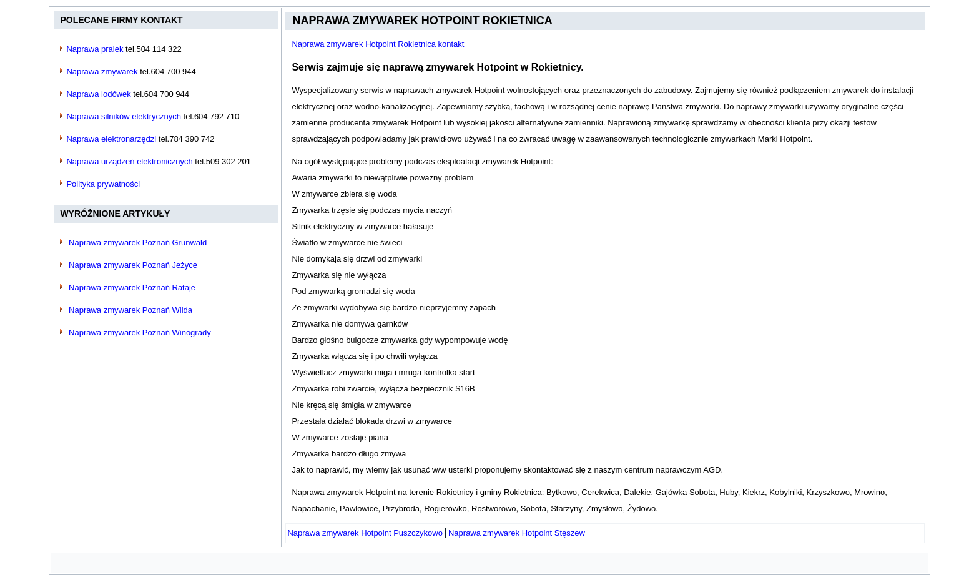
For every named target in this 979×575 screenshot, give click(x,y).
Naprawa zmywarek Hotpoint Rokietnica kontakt (378, 44)
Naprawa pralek (94, 49)
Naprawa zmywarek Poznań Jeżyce (133, 265)
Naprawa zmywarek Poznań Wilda (130, 310)
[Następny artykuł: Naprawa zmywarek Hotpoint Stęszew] (516, 533)
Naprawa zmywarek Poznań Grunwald (138, 242)
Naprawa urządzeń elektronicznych (129, 161)
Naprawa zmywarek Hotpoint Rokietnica (422, 20)
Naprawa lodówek (98, 94)
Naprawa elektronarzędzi (111, 139)
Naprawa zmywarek (101, 71)
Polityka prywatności (103, 184)
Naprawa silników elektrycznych (123, 116)
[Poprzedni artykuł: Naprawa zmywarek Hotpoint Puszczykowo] (365, 533)
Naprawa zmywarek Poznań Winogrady (140, 332)
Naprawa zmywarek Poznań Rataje (132, 287)
